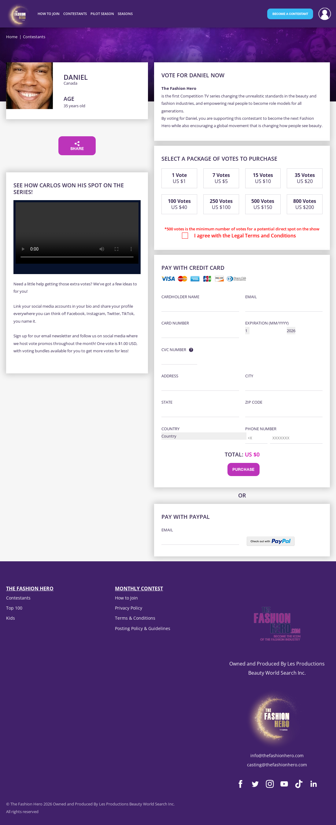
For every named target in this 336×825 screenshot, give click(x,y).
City (249, 376)
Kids (10, 618)
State (166, 402)
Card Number (175, 323)
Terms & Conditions (135, 618)
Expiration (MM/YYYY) (267, 323)
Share (77, 146)
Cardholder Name (180, 296)
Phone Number (260, 428)
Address (169, 376)
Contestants (18, 598)
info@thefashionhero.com (277, 755)
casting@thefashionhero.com (277, 765)
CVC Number (173, 349)
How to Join (126, 598)
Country (170, 428)
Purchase (243, 470)
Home (11, 36)
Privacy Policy (128, 608)
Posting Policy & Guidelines (142, 628)
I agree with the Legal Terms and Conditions (245, 235)
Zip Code (253, 402)
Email (251, 296)
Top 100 (14, 608)
